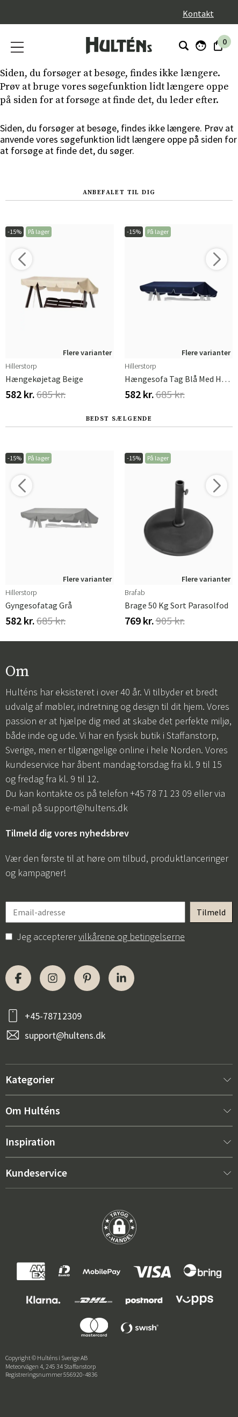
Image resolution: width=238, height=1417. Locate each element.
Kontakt (198, 13)
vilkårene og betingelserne (131, 936)
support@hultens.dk (86, 808)
